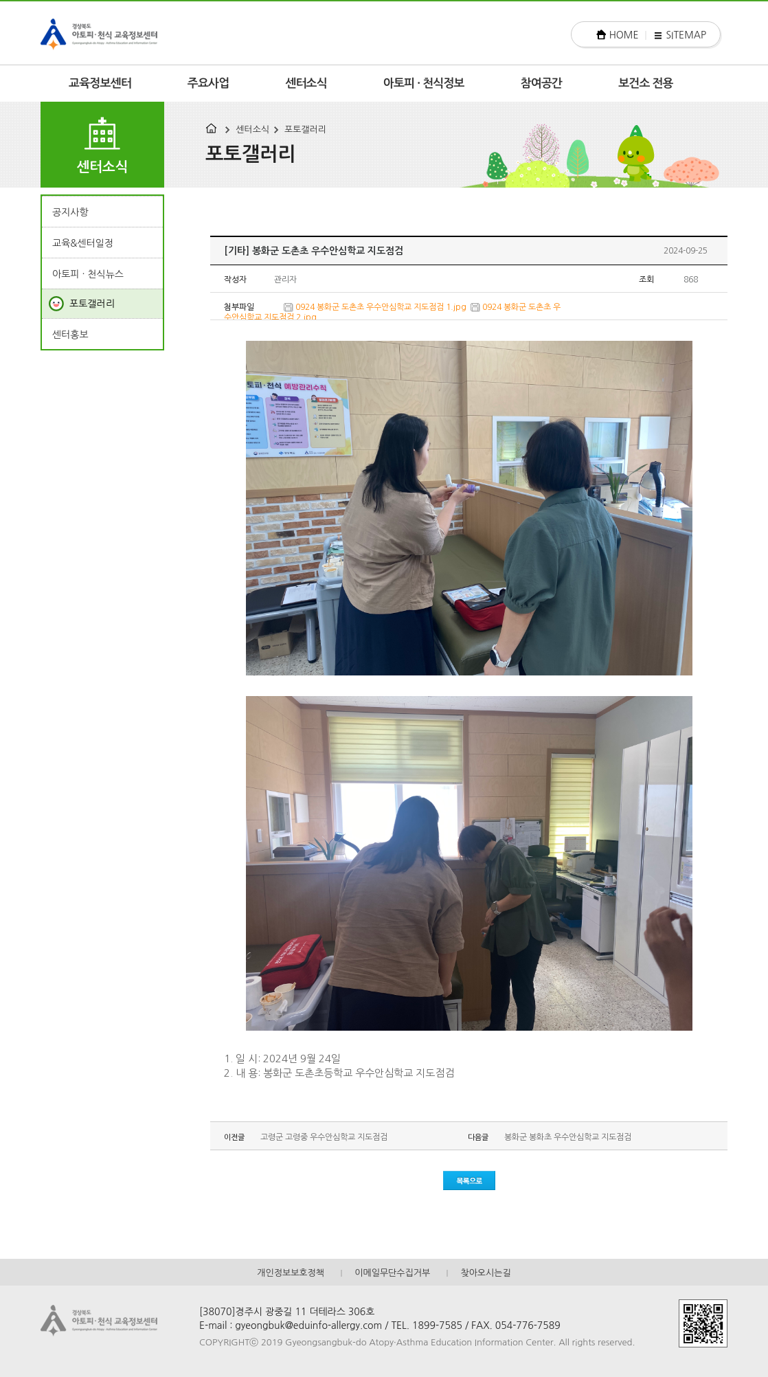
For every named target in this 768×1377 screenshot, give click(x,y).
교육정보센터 (100, 83)
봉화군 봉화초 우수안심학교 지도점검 (567, 1137)
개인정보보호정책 (290, 1272)
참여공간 (542, 83)
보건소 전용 (645, 83)
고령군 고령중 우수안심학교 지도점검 (323, 1137)
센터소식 (306, 83)
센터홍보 (70, 334)
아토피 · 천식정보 (423, 83)
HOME (624, 35)
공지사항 (70, 212)
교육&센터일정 (82, 243)
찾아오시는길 (485, 1272)
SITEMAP (686, 35)
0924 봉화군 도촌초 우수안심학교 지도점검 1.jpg (380, 307)
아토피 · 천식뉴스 (88, 274)
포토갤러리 (305, 129)
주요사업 (208, 83)
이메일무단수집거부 (392, 1272)
